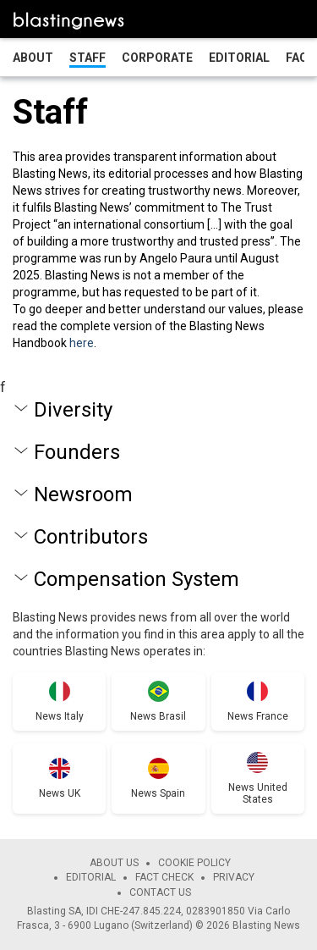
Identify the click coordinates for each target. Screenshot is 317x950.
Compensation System (136, 579)
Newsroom (83, 494)
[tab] (158, 410)
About (33, 57)
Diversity (73, 410)
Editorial (239, 57)
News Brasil (158, 716)
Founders (77, 452)
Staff (87, 57)
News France (257, 716)
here (81, 343)
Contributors (91, 537)
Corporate (157, 57)
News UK (59, 793)
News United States (257, 793)
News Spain (158, 793)
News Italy (60, 716)
